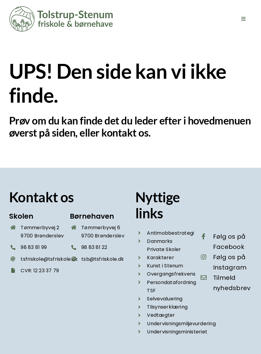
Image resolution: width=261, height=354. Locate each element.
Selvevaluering (164, 298)
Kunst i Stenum (165, 265)
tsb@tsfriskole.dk (102, 259)
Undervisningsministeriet (177, 331)
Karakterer (160, 257)
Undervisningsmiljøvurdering (181, 323)
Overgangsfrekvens (171, 273)
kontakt (118, 133)
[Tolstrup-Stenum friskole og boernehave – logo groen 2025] (62, 8)
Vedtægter (161, 315)
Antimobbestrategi (170, 233)
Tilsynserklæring (167, 306)
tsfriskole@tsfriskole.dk (49, 259)
